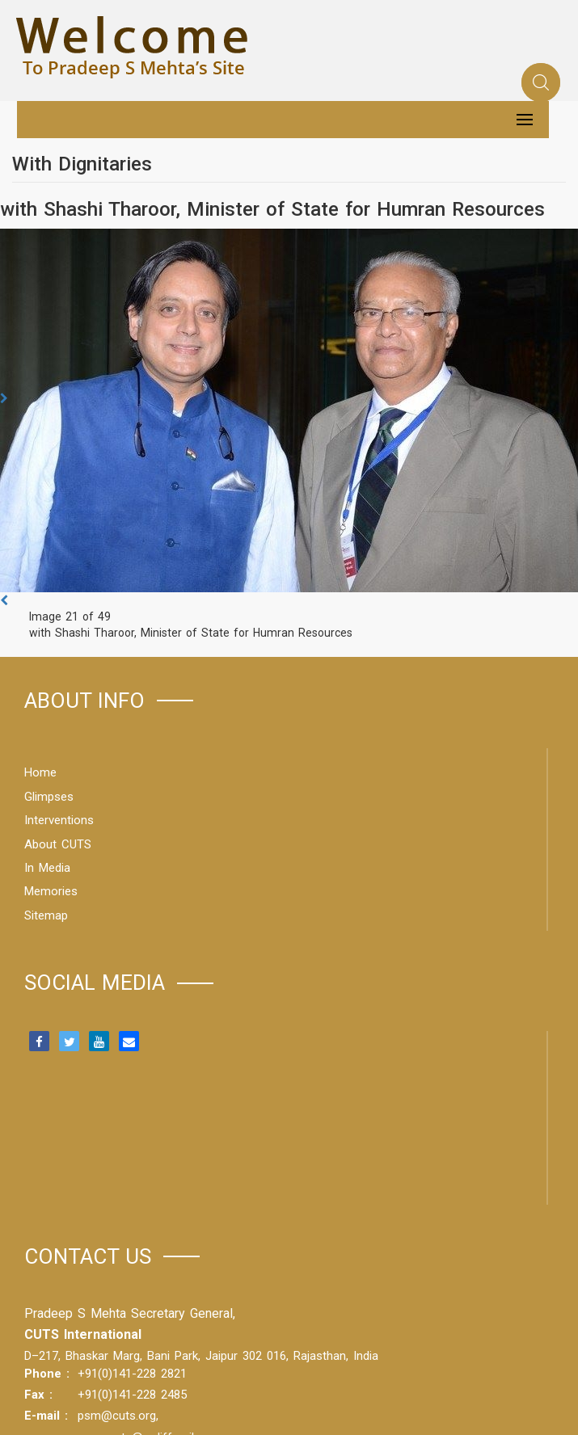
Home (40, 772)
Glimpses (49, 796)
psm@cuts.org (117, 1415)
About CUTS (57, 844)
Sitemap (46, 915)
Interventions (59, 820)
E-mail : (46, 1415)
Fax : (38, 1394)
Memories (51, 891)
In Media (47, 868)
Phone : (47, 1373)
